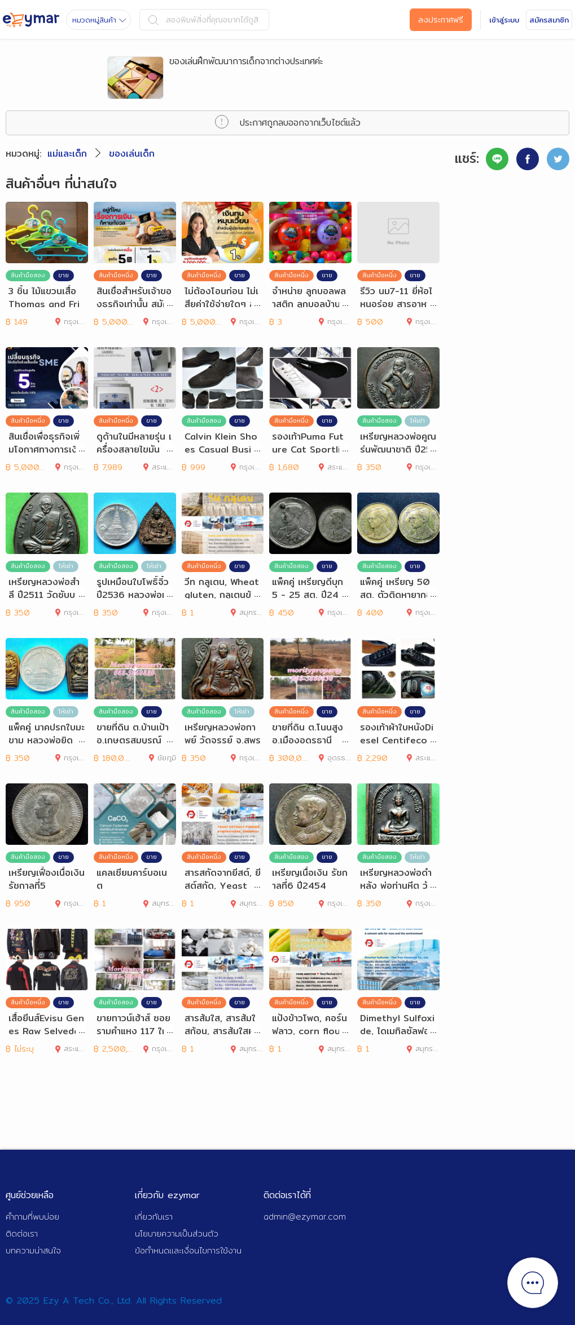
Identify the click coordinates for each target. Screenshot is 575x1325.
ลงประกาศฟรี (440, 20)
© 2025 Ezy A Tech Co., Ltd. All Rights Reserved (114, 1300)
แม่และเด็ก (67, 154)
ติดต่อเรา (22, 1233)
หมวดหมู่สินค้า (99, 19)
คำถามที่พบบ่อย (32, 1216)
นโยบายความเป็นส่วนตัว (176, 1233)
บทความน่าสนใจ (33, 1250)
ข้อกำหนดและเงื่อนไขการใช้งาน (188, 1250)
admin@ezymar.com (305, 1216)
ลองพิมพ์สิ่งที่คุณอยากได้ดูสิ (203, 20)
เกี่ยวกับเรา (154, 1216)
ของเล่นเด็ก (132, 154)
